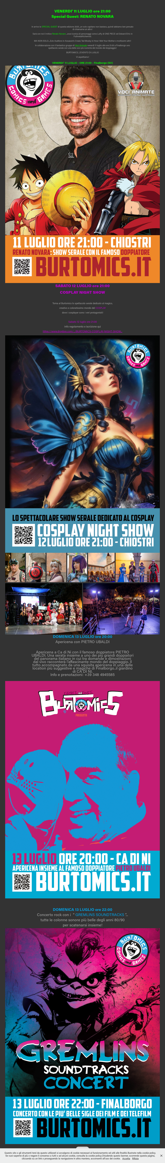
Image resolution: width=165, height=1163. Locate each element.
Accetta (126, 1158)
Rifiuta (135, 1158)
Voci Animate (81, 45)
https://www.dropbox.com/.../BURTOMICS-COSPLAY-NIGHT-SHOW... (82, 331)
